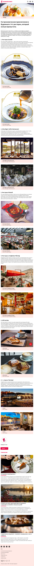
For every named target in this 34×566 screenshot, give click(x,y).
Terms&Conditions (4, 555)
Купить (4, 448)
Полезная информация (5, 552)
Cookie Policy (3, 556)
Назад (4, 17)
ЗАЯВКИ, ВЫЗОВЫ (3, 558)
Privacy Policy (3, 553)
